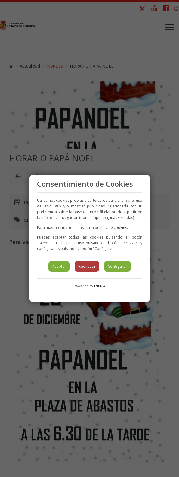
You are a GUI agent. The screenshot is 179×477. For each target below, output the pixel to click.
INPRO (99, 285)
